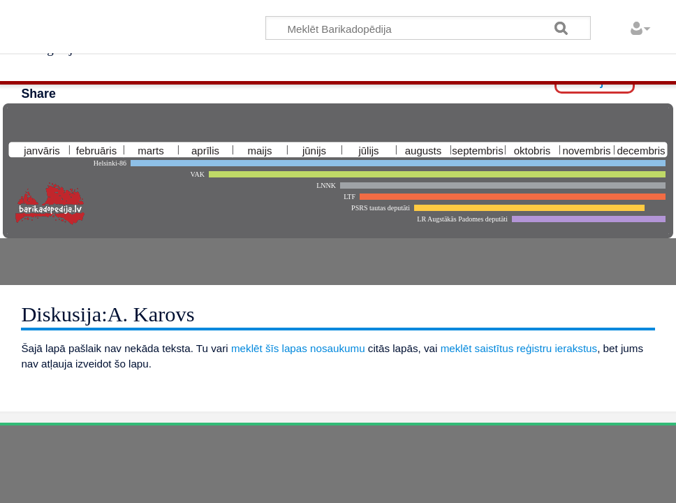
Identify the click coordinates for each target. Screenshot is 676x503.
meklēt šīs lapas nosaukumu (298, 348)
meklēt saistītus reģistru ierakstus (519, 348)
